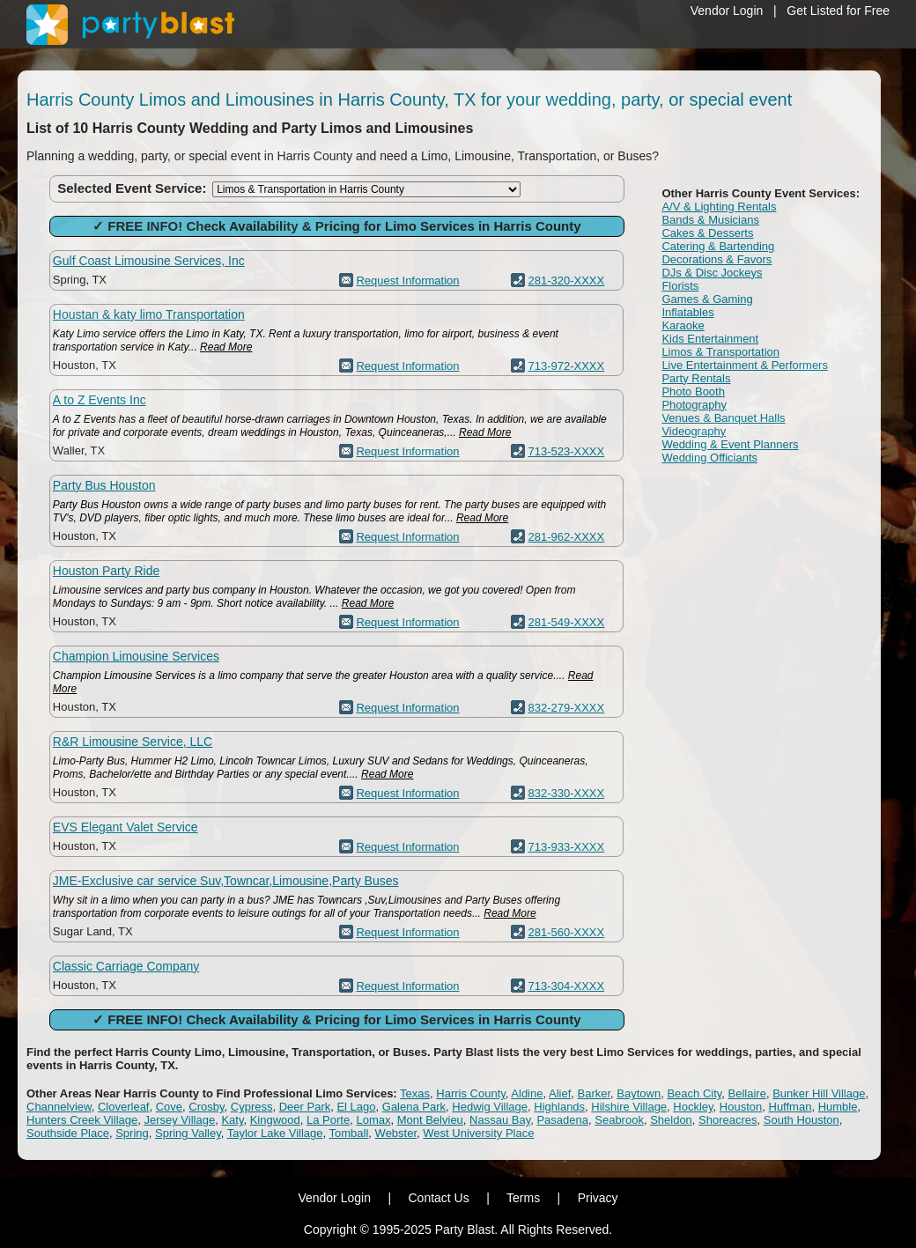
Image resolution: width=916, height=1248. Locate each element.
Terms (523, 1198)
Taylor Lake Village (275, 1133)
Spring (132, 1133)
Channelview (59, 1106)
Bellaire (747, 1093)
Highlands (559, 1106)
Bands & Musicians (710, 219)
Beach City (694, 1093)
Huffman (790, 1106)
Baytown (639, 1093)
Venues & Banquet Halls (723, 418)
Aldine (527, 1093)
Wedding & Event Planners (729, 444)
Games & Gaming (706, 299)
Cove (169, 1106)
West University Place (478, 1133)
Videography (693, 431)
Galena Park (414, 1106)
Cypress (252, 1106)
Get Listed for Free (838, 11)
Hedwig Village (490, 1106)
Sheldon (671, 1119)
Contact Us (438, 1198)
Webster (396, 1133)
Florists (679, 285)
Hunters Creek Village (81, 1119)
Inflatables (687, 312)
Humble (838, 1106)
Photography (694, 404)
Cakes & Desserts (707, 233)
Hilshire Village (629, 1106)
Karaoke (682, 325)
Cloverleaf (124, 1106)
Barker (594, 1093)
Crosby (206, 1106)
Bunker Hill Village (818, 1093)
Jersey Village (179, 1119)
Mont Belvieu (430, 1119)
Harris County (471, 1093)
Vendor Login (727, 11)
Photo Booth (693, 391)
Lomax (373, 1119)
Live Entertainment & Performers (744, 365)
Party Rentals (695, 378)
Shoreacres (727, 1119)
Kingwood (275, 1119)
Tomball (349, 1133)
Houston (741, 1106)
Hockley (693, 1106)
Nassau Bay (499, 1119)
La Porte (328, 1119)
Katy (232, 1119)
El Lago (355, 1106)
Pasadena (562, 1119)
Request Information (407, 280)
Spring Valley (188, 1133)
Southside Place (67, 1133)
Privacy (598, 1198)
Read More (226, 347)
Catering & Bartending (717, 246)
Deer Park (305, 1106)
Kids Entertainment (709, 338)
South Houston (801, 1119)
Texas (415, 1093)
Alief (560, 1093)
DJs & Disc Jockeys (711, 272)
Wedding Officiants (709, 457)
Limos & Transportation (720, 351)
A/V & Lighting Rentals (718, 206)
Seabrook (619, 1119)
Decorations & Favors (716, 259)
